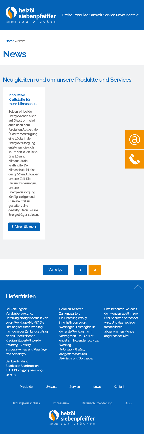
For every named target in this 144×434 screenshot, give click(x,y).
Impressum (61, 403)
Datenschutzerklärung (97, 403)
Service (109, 15)
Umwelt (95, 15)
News (120, 15)
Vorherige (55, 269)
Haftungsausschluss (26, 403)
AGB (128, 403)
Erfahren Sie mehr (24, 226)
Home (10, 41)
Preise (67, 15)
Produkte (80, 15)
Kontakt (132, 15)
